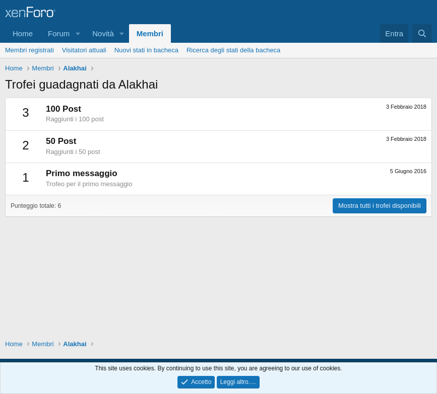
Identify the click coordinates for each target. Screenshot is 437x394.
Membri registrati (29, 50)
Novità (103, 33)
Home (23, 33)
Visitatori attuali (84, 50)
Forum (59, 33)
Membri (150, 33)
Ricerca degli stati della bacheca (233, 50)
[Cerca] (422, 33)
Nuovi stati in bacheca (146, 50)
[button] (78, 33)
